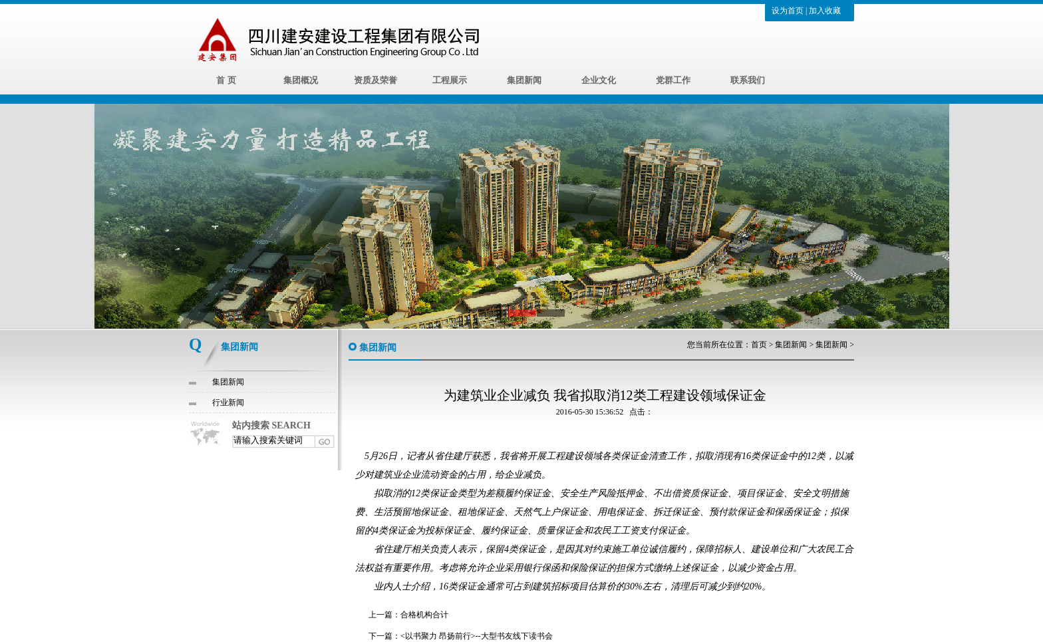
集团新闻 (524, 80)
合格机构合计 (424, 614)
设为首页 (788, 10)
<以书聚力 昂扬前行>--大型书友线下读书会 (476, 636)
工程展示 (449, 80)
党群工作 (673, 80)
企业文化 (598, 80)
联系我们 (747, 80)
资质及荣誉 (375, 80)
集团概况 (300, 80)
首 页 (225, 80)
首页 (759, 344)
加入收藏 (825, 10)
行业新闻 (228, 402)
